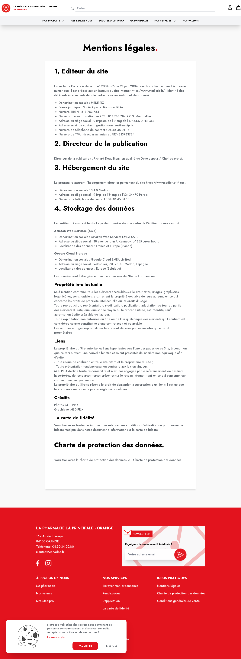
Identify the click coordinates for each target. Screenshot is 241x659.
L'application (111, 602)
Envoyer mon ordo (111, 20)
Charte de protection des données (157, 460)
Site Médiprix (47, 602)
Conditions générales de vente (176, 602)
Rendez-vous (111, 595)
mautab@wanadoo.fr (52, 555)
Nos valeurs (190, 20)
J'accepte (85, 646)
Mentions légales (167, 588)
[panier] (238, 7)
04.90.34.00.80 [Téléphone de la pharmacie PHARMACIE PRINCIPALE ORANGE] (64, 550)
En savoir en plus (56, 637)
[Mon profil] (230, 7)
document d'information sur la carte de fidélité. (126, 430)
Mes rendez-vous (81, 20)
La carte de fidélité (116, 609)
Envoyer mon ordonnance (120, 588)
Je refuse (111, 646)
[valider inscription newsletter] (178, 556)
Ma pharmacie (139, 20)
